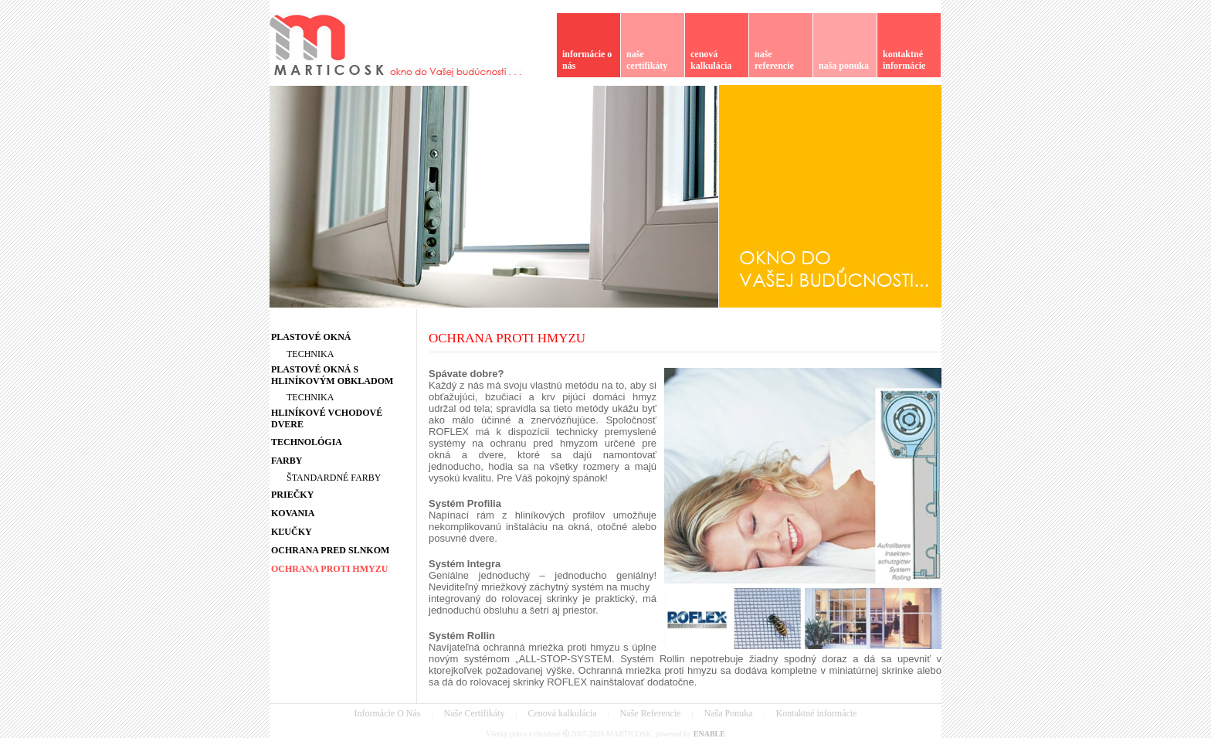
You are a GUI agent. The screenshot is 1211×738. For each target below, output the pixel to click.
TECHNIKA (310, 354)
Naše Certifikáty (474, 713)
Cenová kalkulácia (562, 713)
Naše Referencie (650, 713)
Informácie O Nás (387, 713)
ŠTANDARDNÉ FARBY (334, 477)
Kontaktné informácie (816, 713)
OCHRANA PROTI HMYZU (507, 338)
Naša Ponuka (728, 713)
